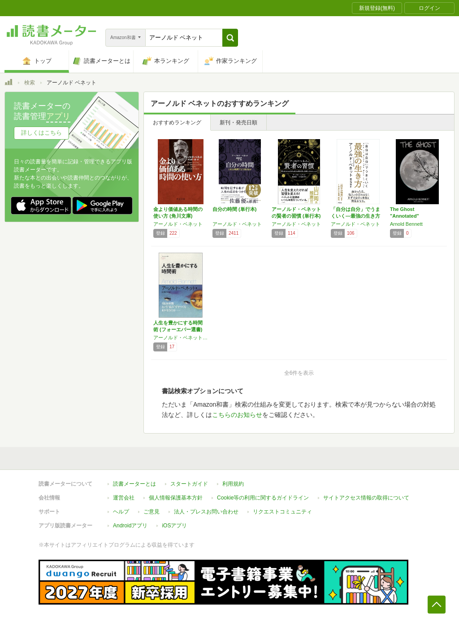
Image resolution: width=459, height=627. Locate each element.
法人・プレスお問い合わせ (206, 511)
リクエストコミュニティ (282, 511)
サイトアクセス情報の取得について (366, 497)
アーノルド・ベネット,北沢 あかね (180, 337)
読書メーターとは (134, 484)
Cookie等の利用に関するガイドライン (263, 497)
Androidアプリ (130, 525)
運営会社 (123, 497)
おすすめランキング (177, 122)
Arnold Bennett (406, 224)
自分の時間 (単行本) (234, 209)
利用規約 (233, 484)
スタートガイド (189, 484)
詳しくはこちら (41, 132)
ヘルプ (121, 511)
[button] (230, 38)
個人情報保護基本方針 (176, 497)
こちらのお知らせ (237, 414)
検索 (29, 82)
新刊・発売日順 (238, 122)
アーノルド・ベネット (178, 224)
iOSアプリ (174, 525)
